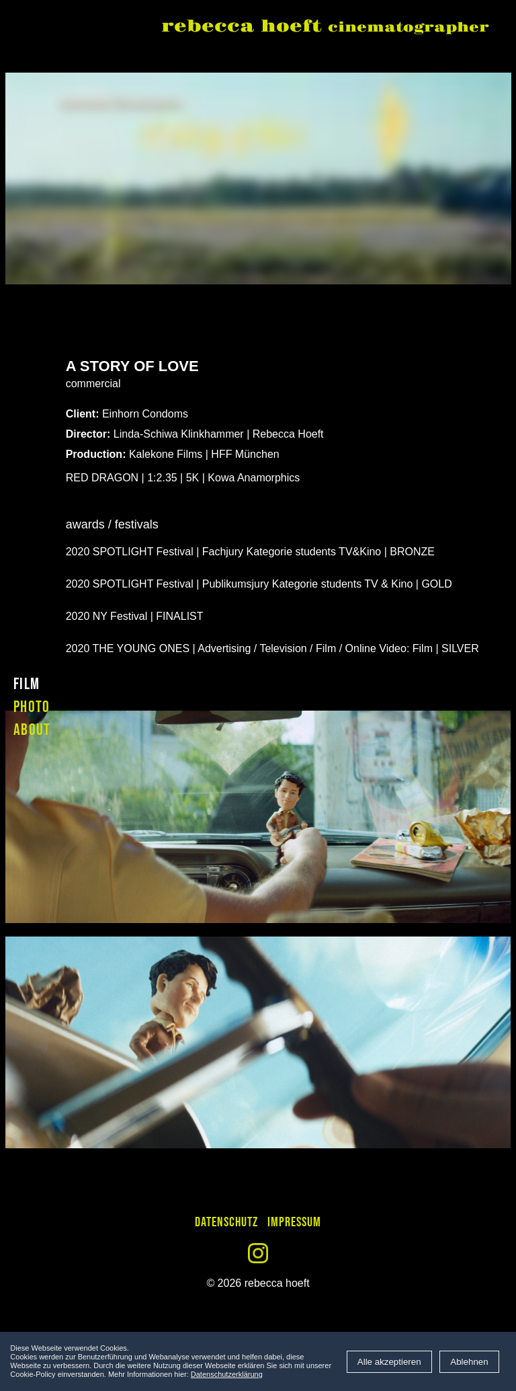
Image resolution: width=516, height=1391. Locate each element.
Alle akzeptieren (389, 1362)
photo (31, 707)
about (32, 730)
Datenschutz (226, 1222)
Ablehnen (469, 1362)
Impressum (294, 1222)
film (26, 684)
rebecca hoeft (325, 27)
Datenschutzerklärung (227, 1374)
